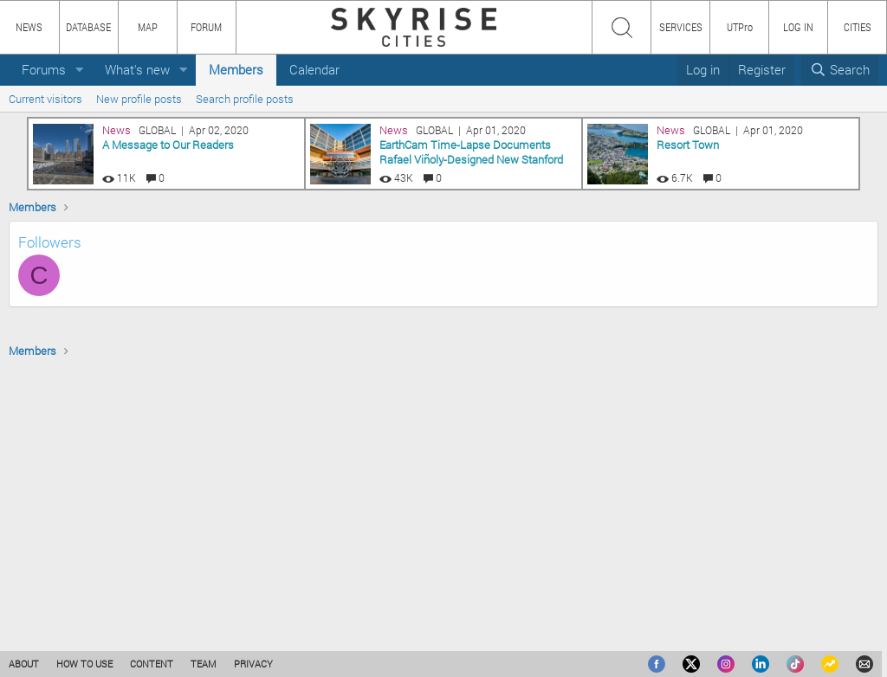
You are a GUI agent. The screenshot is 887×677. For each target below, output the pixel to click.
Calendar (314, 69)
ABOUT (24, 663)
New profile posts (139, 98)
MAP (148, 27)
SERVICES (680, 27)
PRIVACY (253, 663)
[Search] (839, 70)
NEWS (29, 27)
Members (236, 69)
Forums (44, 69)
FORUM (206, 27)
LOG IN (798, 27)
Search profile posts (245, 98)
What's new (137, 69)
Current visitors (45, 98)
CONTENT (151, 663)
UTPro (740, 27)
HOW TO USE (84, 663)
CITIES (857, 27)
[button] (80, 70)
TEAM (204, 663)
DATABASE (88, 27)
